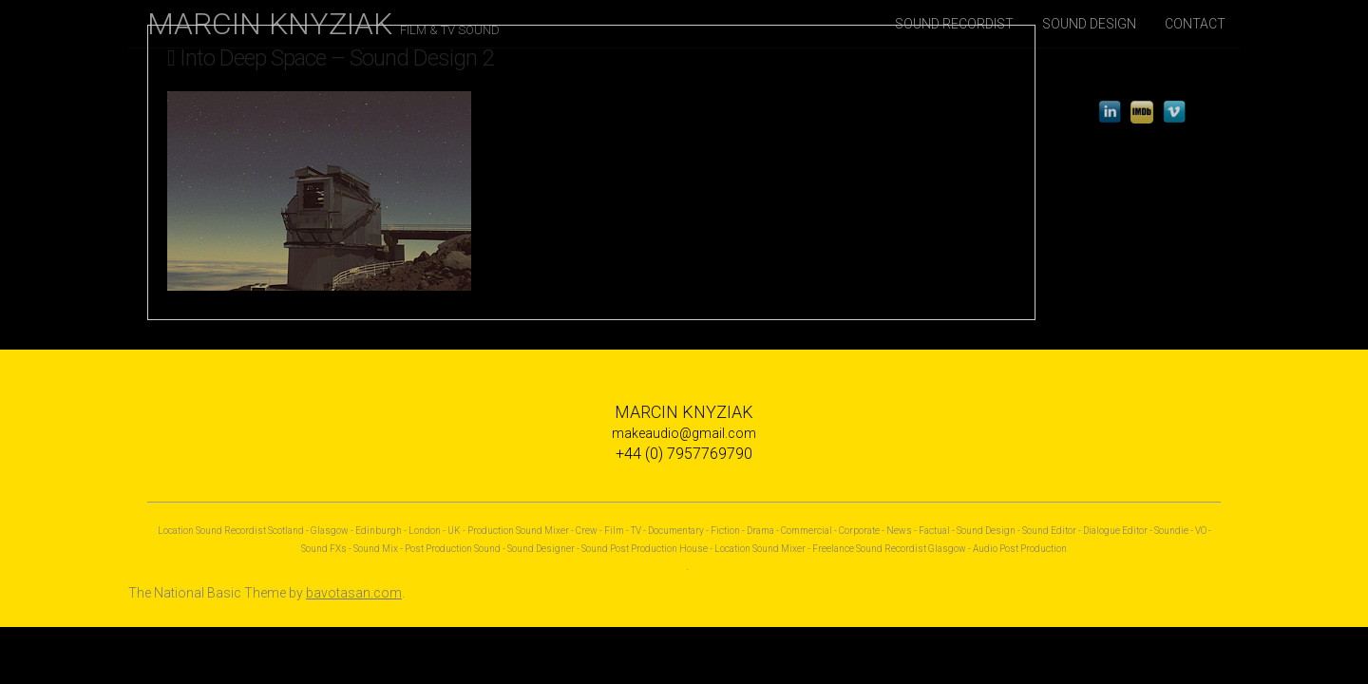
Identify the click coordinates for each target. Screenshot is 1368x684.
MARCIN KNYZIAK (323, 24)
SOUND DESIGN (1089, 23)
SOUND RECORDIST (954, 23)
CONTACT (1195, 23)
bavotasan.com (354, 592)
